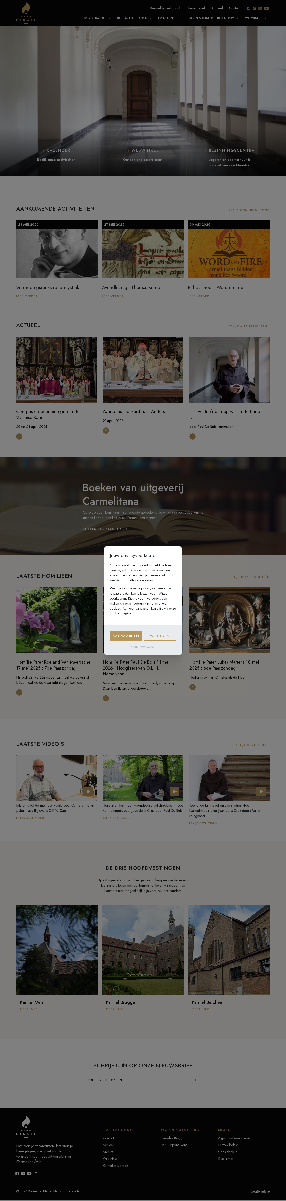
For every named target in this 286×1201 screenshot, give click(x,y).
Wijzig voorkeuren (143, 647)
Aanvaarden (125, 635)
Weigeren (160, 635)
